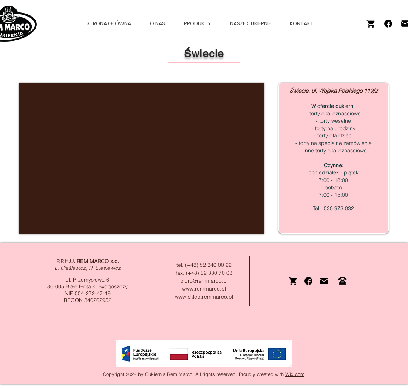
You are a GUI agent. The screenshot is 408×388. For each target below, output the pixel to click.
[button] (201, 23)
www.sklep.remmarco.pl (204, 296)
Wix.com (294, 374)
